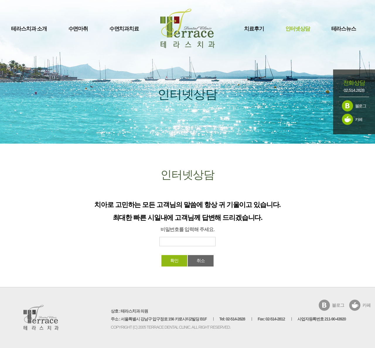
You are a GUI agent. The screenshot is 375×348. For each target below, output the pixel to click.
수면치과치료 (124, 29)
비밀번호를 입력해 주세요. (187, 229)
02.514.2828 (354, 90)
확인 (174, 260)
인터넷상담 (297, 29)
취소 (201, 260)
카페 (359, 119)
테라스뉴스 (343, 29)
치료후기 (254, 29)
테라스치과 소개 (29, 29)
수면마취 (78, 29)
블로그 (360, 105)
